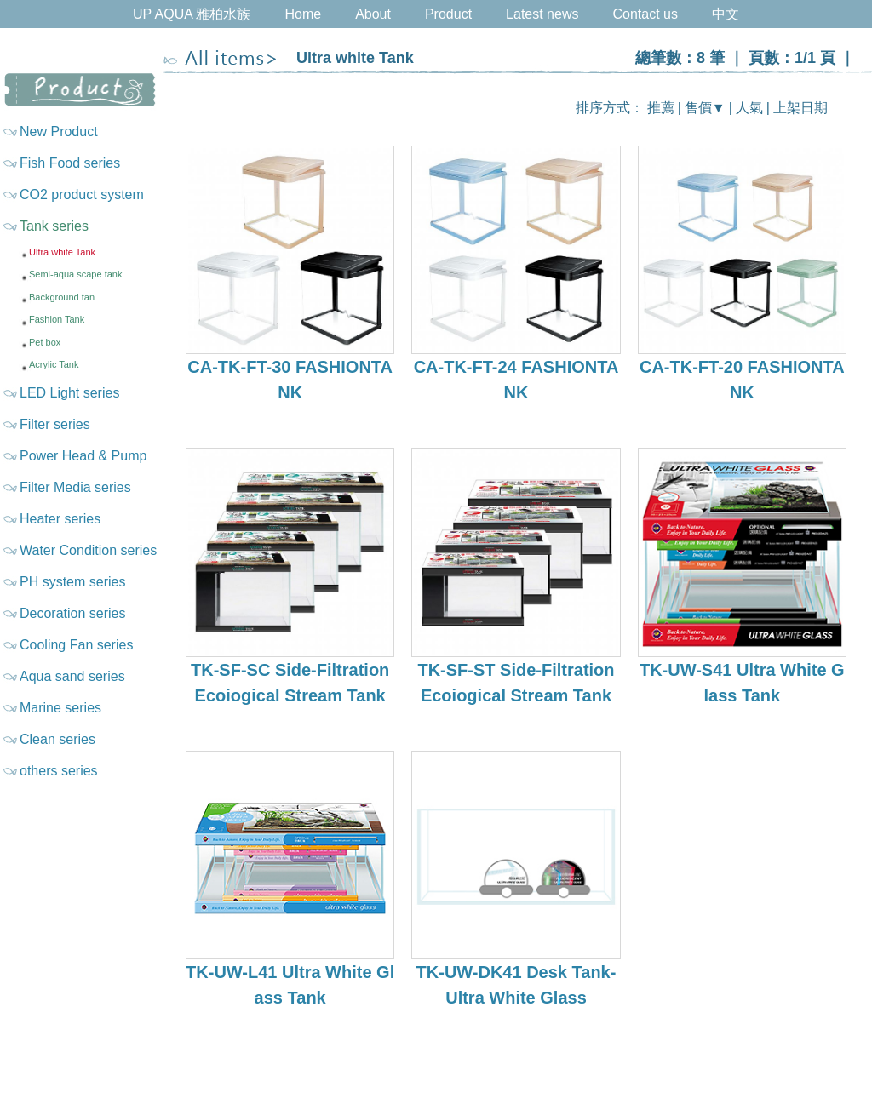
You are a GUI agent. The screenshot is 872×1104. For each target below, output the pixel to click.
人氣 (749, 107)
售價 (698, 107)
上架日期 (800, 107)
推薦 (660, 107)
